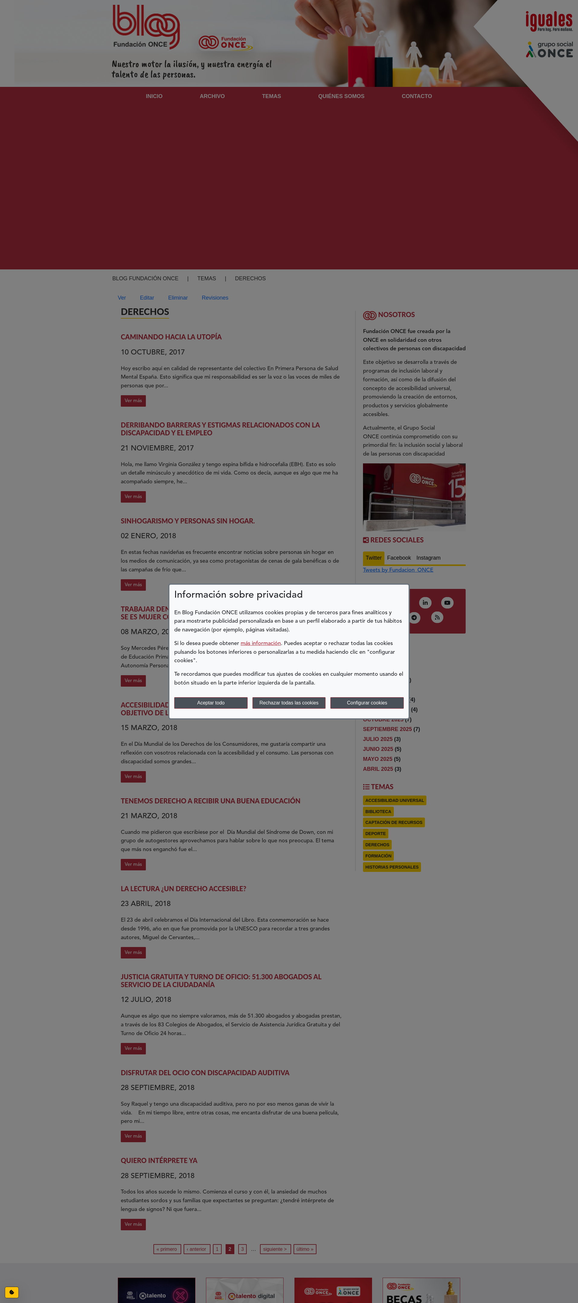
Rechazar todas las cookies (289, 702)
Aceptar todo (211, 702)
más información (261, 643)
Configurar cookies (367, 702)
